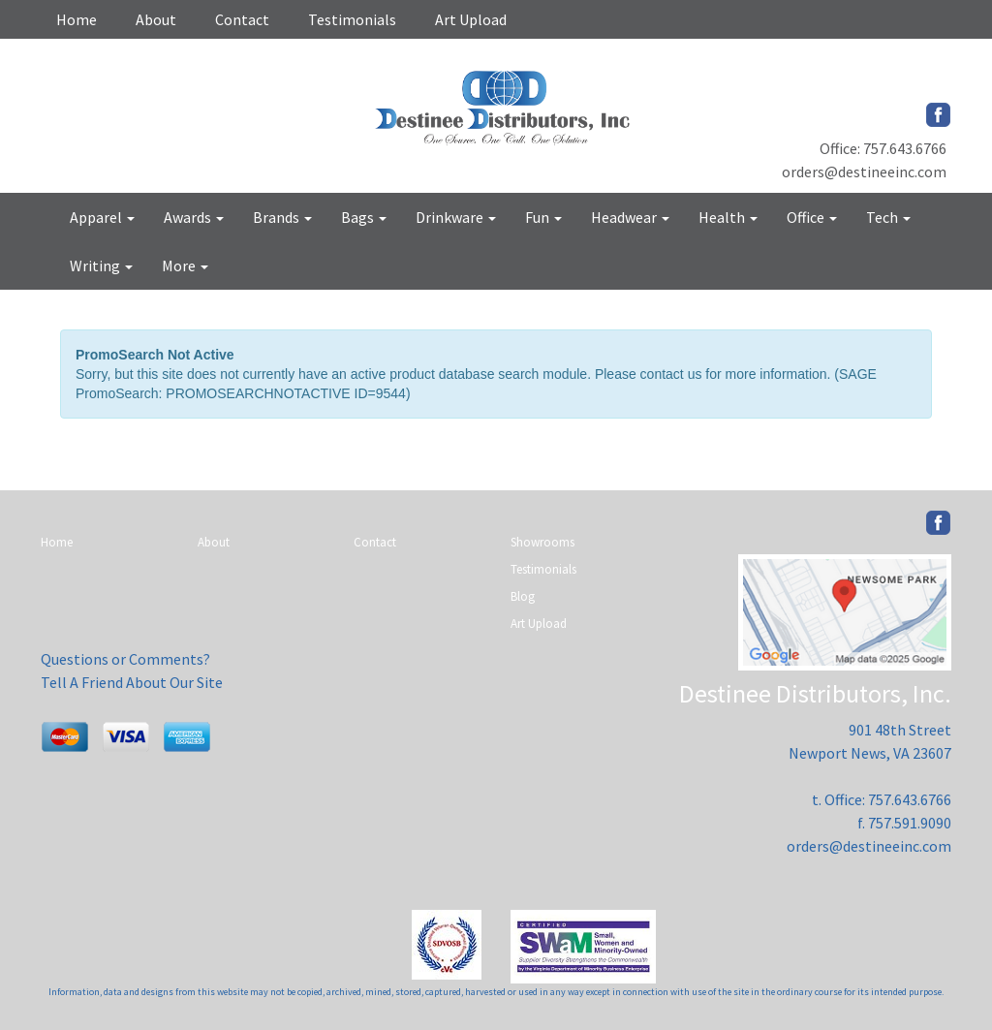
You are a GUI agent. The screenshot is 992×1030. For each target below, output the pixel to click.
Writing (101, 265)
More (185, 265)
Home (76, 19)
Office (812, 217)
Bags (364, 217)
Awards (194, 217)
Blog (523, 596)
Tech (888, 217)
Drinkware (456, 217)
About (156, 19)
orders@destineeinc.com (864, 171)
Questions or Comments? (125, 659)
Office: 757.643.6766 (883, 148)
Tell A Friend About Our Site (132, 682)
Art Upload (471, 19)
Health (728, 217)
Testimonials (352, 19)
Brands (282, 217)
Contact (242, 19)
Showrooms (542, 542)
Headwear (630, 217)
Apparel (102, 217)
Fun (543, 217)
